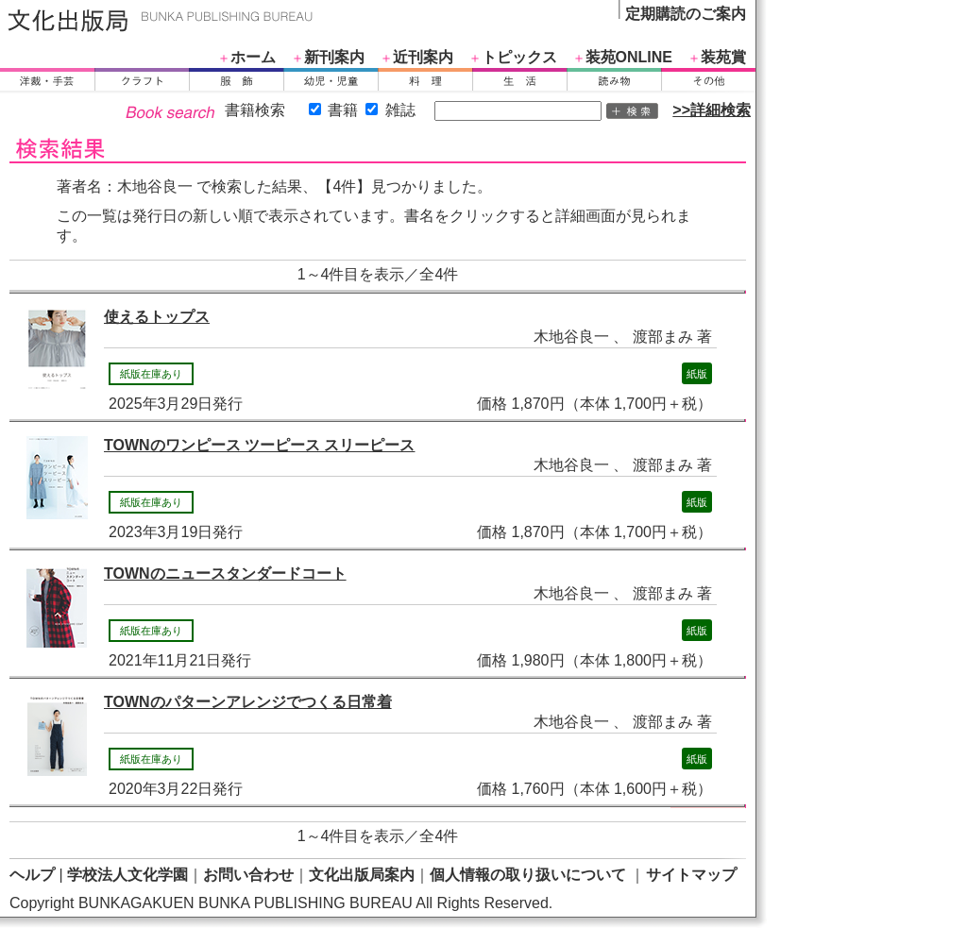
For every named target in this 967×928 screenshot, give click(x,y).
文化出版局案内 (362, 875)
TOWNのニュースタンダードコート (225, 573)
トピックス (519, 57)
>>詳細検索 (711, 110)
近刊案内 (423, 57)
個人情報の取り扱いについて (528, 875)
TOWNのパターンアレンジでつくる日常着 (248, 702)
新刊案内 (334, 57)
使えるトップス (157, 317)
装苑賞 (723, 57)
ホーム (253, 57)
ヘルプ (32, 875)
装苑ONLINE (628, 57)
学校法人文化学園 (127, 875)
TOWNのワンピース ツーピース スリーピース (259, 445)
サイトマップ (691, 875)
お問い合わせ (248, 875)
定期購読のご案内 (685, 14)
